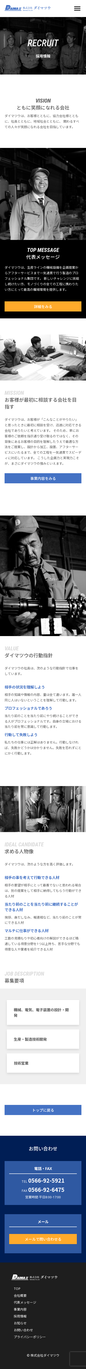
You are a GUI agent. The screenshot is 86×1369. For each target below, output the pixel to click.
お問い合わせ (23, 1330)
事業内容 (20, 1309)
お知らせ (20, 1323)
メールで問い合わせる (43, 1239)
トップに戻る (43, 1110)
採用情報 (20, 1316)
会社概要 (20, 1295)
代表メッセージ (25, 1302)
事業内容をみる (43, 478)
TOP (17, 1288)
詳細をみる (43, 306)
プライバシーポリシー (30, 1337)
